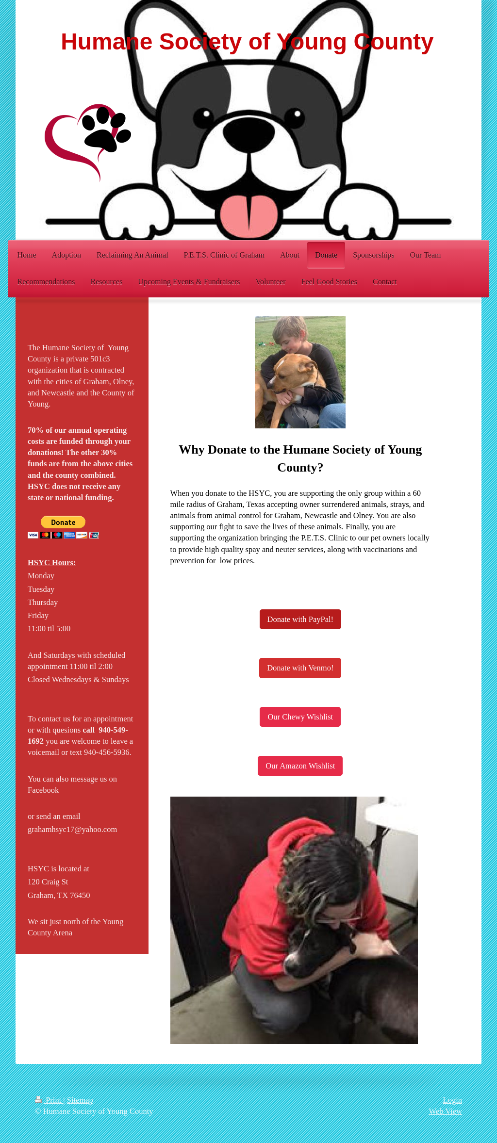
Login (452, 1100)
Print (49, 1100)
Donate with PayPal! (300, 619)
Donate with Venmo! (300, 667)
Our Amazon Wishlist (300, 765)
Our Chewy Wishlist (300, 716)
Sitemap (80, 1100)
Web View (445, 1111)
